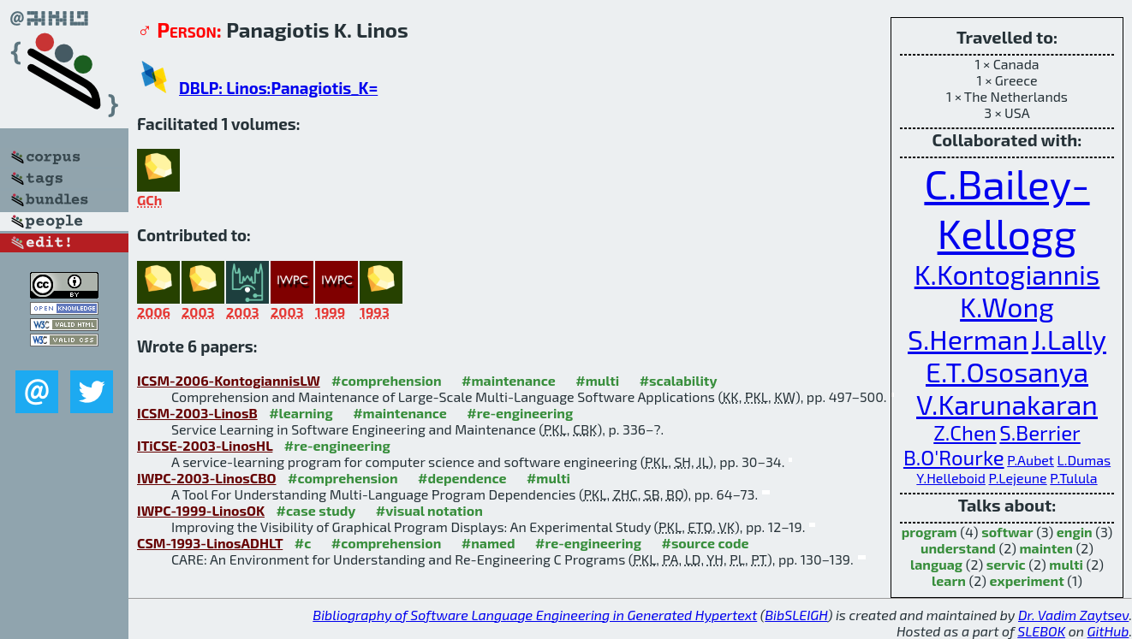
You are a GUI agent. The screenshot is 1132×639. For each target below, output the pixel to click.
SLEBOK (1041, 631)
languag (936, 564)
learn (949, 580)
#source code (704, 543)
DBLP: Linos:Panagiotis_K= (278, 88)
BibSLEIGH (796, 614)
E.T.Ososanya (1007, 371)
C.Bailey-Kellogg (1006, 207)
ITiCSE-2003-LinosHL (204, 445)
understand (958, 548)
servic (1006, 564)
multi (1066, 564)
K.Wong (1007, 306)
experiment (1027, 580)
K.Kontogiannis (1007, 273)
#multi (597, 380)
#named (488, 543)
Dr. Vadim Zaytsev (1073, 614)
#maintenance (509, 380)
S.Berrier (1039, 432)
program (929, 532)
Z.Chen (964, 432)
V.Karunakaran (1007, 404)
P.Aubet (1030, 460)
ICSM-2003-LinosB (197, 413)
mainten (1045, 548)
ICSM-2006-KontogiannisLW (228, 380)
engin (1075, 532)
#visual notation (429, 510)
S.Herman (968, 338)
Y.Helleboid (951, 478)
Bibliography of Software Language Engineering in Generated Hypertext (535, 614)
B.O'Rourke (953, 457)
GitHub (1108, 631)
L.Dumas (1084, 460)
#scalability (679, 380)
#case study (315, 510)
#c (303, 543)
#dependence (462, 478)
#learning (301, 413)
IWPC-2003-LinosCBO (207, 478)
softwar (1007, 532)
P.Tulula (1073, 478)
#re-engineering (520, 413)
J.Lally (1068, 338)
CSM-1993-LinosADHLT (210, 543)
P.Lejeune (1017, 478)
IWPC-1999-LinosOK (201, 510)
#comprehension (386, 380)
